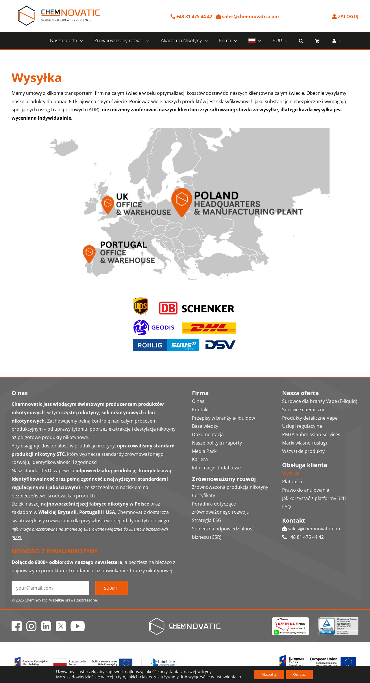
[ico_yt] (78, 623)
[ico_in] (46, 623)
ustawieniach (223, 676)
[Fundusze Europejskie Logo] (95, 656)
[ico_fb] (17, 623)
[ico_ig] (31, 623)
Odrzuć (302, 674)
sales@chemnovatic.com (247, 16)
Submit (111, 588)
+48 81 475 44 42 (191, 16)
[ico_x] (61, 623)
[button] (301, 40)
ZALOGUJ (345, 16)
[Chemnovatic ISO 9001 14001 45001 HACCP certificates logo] (338, 620)
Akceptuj (266, 674)
